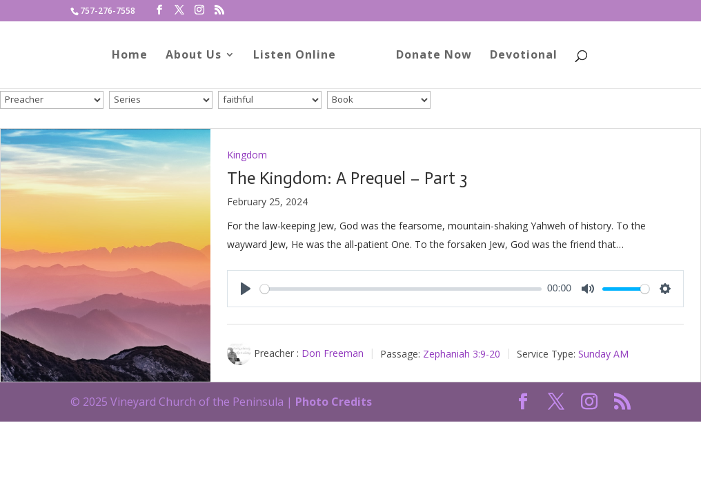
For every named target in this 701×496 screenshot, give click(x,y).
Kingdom (247, 154)
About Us (198, 57)
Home (134, 57)
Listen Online (299, 57)
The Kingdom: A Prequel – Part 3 (347, 178)
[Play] (246, 289)
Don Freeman (333, 353)
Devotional (519, 57)
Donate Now (429, 57)
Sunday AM (603, 353)
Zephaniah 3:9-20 (461, 353)
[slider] (401, 289)
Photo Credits (333, 401)
